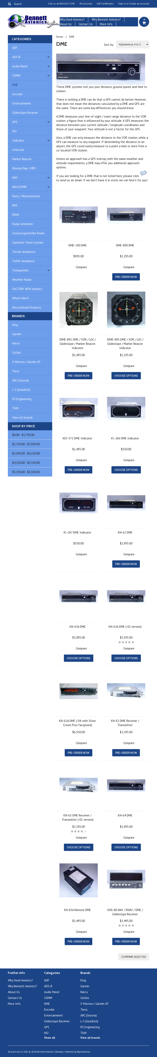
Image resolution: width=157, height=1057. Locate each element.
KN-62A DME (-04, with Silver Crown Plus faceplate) (77, 723)
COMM (16, 75)
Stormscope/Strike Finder (28, 233)
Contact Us (86, 24)
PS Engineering (21, 399)
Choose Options (126, 375)
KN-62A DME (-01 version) (125, 627)
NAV (15, 177)
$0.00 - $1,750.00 (23, 435)
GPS (14, 122)
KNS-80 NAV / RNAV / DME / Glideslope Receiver (125, 912)
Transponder (20, 270)
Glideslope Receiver (25, 113)
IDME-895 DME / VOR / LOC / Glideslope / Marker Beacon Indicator (125, 344)
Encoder (17, 94)
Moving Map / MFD (24, 168)
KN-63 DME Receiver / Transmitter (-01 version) (78, 817)
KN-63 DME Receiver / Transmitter (125, 723)
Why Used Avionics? (72, 19)
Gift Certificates (105, 3)
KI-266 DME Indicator (125, 438)
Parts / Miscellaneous (26, 196)
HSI (14, 131)
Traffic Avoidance (23, 261)
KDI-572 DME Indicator (77, 438)
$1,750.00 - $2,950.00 (26, 444)
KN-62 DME (125, 532)
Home (59, 37)
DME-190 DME (78, 245)
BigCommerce (83, 1051)
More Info (106, 24)
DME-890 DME (125, 245)
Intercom (18, 150)
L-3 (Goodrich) (21, 390)
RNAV (15, 215)
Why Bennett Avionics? (106, 19)
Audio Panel (20, 66)
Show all (49, 1037)
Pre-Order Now (126, 276)
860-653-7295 (67, 3)
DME (15, 85)
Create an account (139, 3)
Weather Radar (22, 279)
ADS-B (16, 57)
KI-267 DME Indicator (77, 532)
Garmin (16, 334)
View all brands (22, 417)
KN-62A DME (78, 627)
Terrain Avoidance (23, 252)
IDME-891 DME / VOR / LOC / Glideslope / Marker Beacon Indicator (77, 344)
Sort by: (109, 45)
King (15, 325)
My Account (86, 3)
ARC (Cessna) (20, 380)
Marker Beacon (21, 159)
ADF (14, 48)
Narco (16, 343)
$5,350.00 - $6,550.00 (26, 472)
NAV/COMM (19, 187)
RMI (14, 205)
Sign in (122, 3)
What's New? (20, 298)
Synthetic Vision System (27, 242)
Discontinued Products (26, 307)
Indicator (18, 140)
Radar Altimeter (22, 224)
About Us (66, 24)
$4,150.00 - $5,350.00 (26, 463)
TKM (15, 408)
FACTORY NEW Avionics (27, 289)
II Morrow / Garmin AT (26, 362)
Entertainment (21, 103)
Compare (81, 267)
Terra (15, 371)
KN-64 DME (125, 815)
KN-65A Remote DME (77, 910)
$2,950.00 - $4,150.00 (26, 453)
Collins (16, 352)
